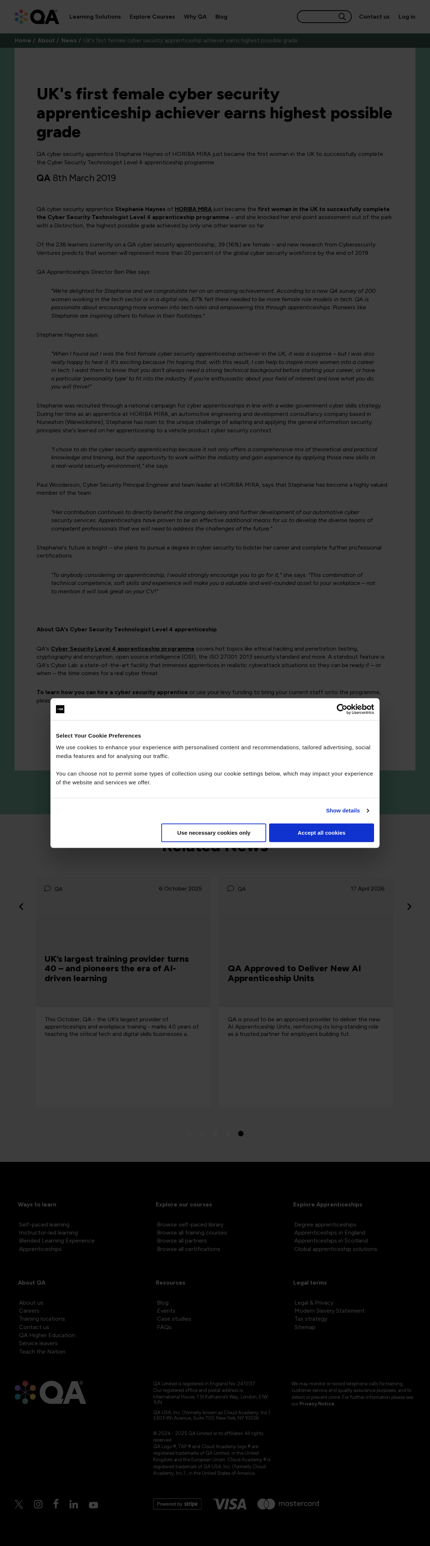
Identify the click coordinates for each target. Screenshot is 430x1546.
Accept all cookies (322, 833)
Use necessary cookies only (213, 833)
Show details (343, 810)
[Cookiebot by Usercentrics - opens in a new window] (342, 709)
